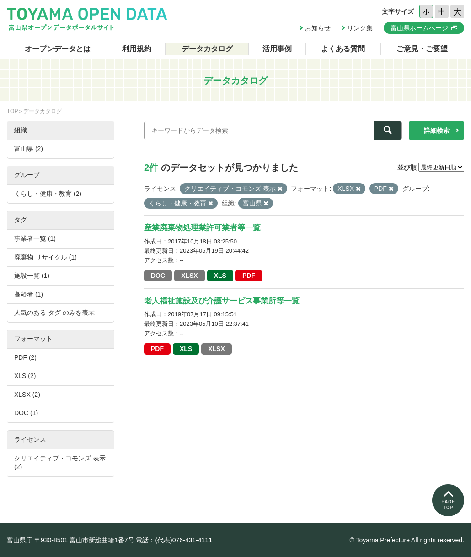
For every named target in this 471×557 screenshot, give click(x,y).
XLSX (189, 275)
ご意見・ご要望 (422, 49)
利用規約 (136, 49)
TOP (12, 111)
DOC (158, 275)
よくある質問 (343, 49)
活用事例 (277, 49)
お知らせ (318, 28)
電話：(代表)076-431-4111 (174, 540)
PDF (248, 275)
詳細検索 (437, 130)
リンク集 (360, 28)
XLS (220, 275)
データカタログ (207, 49)
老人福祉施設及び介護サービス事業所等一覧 (222, 301)
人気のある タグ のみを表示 (54, 312)
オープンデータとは (58, 49)
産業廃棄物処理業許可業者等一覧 (202, 227)
